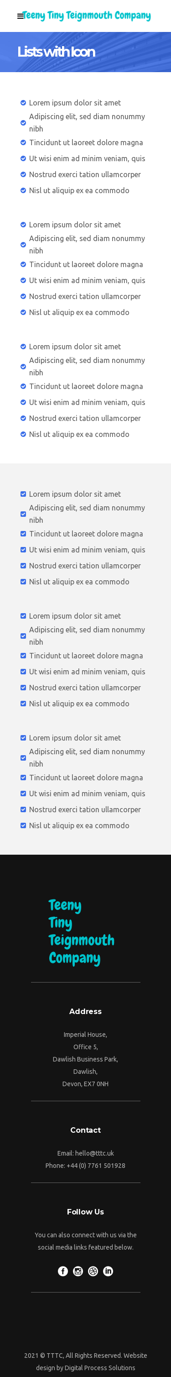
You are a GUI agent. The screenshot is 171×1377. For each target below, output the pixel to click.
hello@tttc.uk (94, 1153)
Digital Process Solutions (100, 1368)
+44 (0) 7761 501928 (96, 1165)
